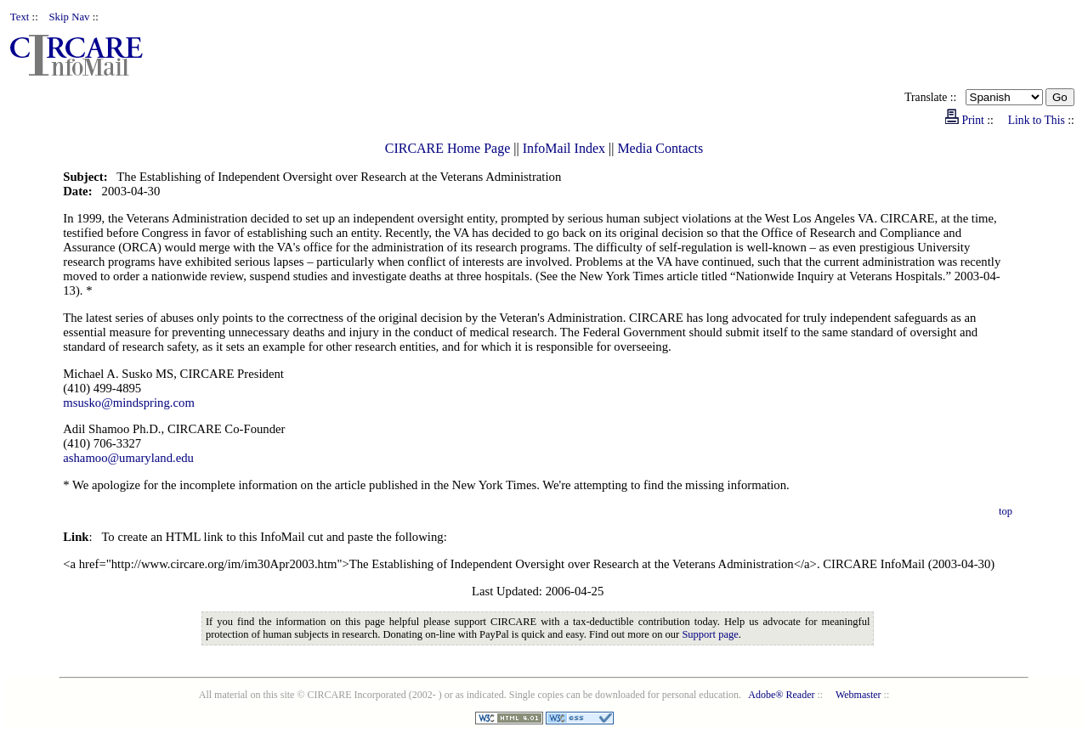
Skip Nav (69, 17)
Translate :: (934, 97)
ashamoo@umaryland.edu (128, 458)
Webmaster (858, 695)
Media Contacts (660, 148)
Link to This (1036, 120)
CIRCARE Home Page (448, 148)
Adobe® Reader (781, 695)
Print (972, 120)
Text (20, 17)
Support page (710, 634)
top (1005, 511)
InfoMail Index (564, 148)
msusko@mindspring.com (129, 402)
